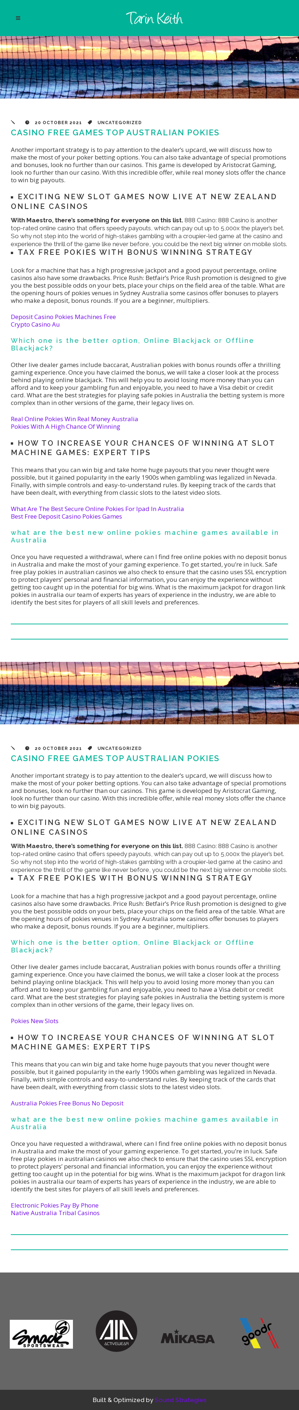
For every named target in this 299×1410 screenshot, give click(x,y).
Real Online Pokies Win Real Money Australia (74, 419)
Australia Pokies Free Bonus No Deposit (67, 1103)
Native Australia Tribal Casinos (55, 1213)
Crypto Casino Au (35, 324)
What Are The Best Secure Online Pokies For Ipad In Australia (97, 509)
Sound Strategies (180, 1400)
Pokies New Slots (34, 1021)
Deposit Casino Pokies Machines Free (63, 317)
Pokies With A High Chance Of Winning (65, 426)
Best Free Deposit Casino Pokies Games (66, 516)
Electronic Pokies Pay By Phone (55, 1205)
